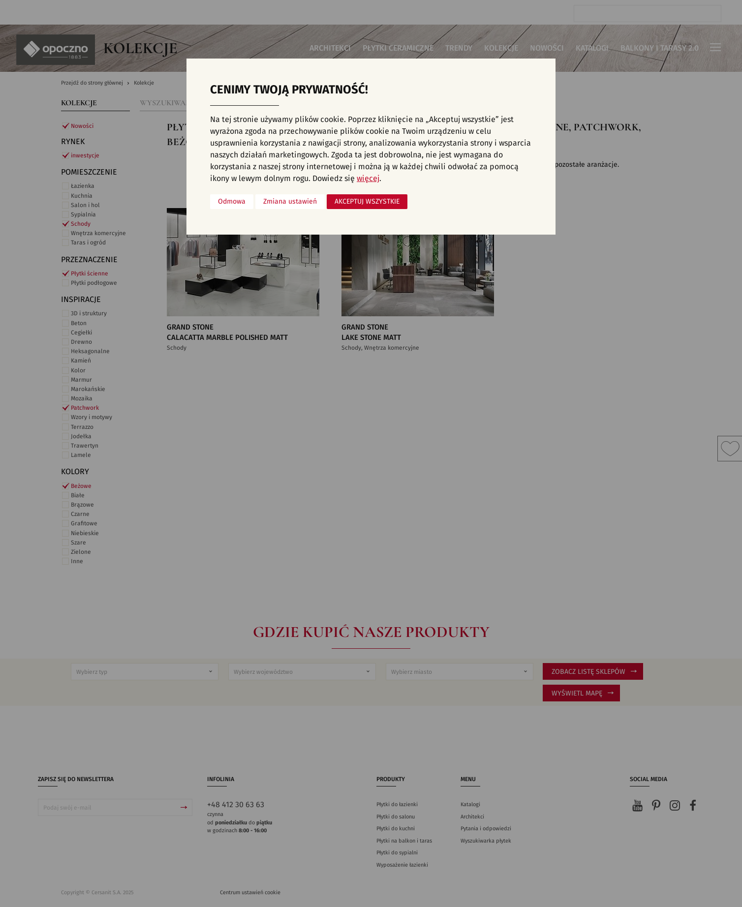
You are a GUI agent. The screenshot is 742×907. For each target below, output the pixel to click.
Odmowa (232, 201)
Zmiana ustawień (290, 201)
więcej (368, 178)
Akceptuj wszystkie (367, 201)
